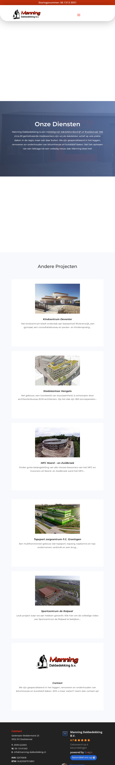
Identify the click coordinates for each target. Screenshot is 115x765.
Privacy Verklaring (59, 761)
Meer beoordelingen (82, 709)
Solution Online (95, 761)
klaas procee (77, 685)
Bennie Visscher (79, 698)
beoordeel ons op (83, 677)
